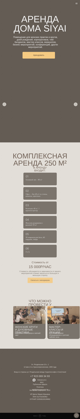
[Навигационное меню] (76, 3)
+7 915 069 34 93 (40, 376)
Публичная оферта (40, 384)
